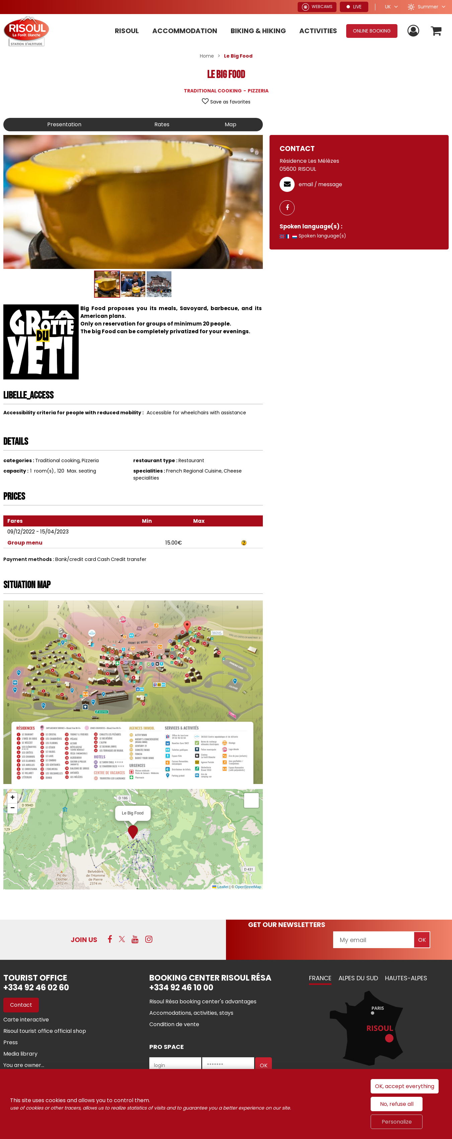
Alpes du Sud (358, 978)
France (320, 978)
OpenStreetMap (248, 887)
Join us (84, 939)
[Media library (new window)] (20, 1054)
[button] (436, 31)
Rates (161, 124)
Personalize (397, 1122)
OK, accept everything (404, 1086)
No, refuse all (396, 1104)
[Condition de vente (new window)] (174, 1024)
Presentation (64, 124)
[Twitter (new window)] (122, 939)
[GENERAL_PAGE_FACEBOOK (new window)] (290, 207)
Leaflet (220, 887)
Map (230, 124)
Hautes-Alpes (406, 978)
